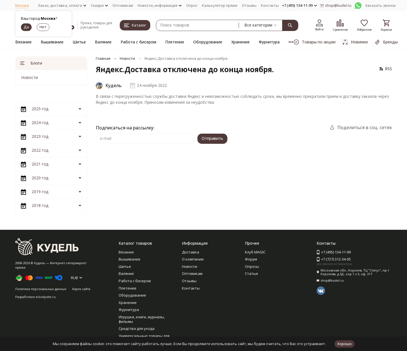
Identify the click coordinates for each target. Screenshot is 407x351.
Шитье (79, 42)
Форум (251, 259)
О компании (193, 259)
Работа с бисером (138, 42)
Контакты (270, 5)
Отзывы (249, 5)
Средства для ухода (136, 328)
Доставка (190, 252)
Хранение (240, 42)
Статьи (251, 273)
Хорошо (344, 343)
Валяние (103, 42)
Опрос (191, 5)
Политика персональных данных (40, 289)
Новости (127, 58)
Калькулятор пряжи (219, 5)
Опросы (252, 266)
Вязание (23, 42)
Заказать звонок (380, 5)
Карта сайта (81, 289)
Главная (103, 58)
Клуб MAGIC (255, 252)
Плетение (174, 42)
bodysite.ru (47, 297)
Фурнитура (269, 42)
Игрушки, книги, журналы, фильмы (142, 319)
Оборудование (207, 42)
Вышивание (52, 42)
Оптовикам (122, 5)
